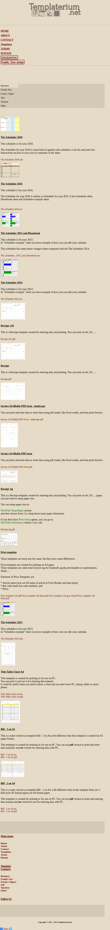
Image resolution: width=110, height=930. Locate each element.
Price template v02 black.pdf (35, 596)
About (4, 846)
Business (5, 85)
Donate (4, 857)
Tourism (4, 102)
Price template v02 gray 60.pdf (63, 596)
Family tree (7, 879)
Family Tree (6, 89)
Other (3, 106)
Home (4, 843)
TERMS (5, 48)
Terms (4, 854)
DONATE (6, 53)
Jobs (3, 98)
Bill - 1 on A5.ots (9, 754)
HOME (5, 31)
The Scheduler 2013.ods (12, 638)
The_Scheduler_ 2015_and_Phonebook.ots (20, 255)
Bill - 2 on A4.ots (9, 809)
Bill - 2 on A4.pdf (9, 811)
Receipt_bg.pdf (8, 529)
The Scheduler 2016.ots (11, 209)
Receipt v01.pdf (8, 339)
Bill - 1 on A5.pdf (9, 757)
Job (2, 884)
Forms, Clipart (7, 93)
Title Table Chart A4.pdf (12, 696)
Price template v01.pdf (11, 596)
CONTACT (7, 39)
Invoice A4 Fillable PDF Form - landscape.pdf (22, 419)
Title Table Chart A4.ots (12, 694)
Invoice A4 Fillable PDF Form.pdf (16, 467)
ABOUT (5, 35)
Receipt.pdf (6, 379)
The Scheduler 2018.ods (12, 159)
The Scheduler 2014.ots (11, 299)
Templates (6, 44)
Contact (5, 849)
